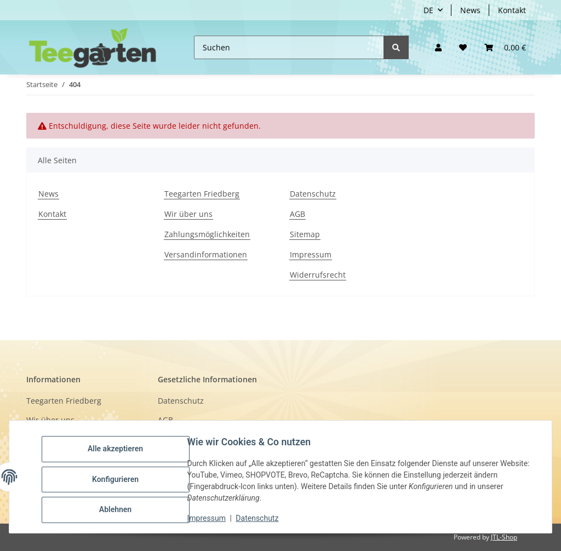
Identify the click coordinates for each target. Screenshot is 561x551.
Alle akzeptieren (120, 450)
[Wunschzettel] (463, 47)
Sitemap (305, 234)
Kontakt (512, 10)
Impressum (310, 254)
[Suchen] (289, 47)
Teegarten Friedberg (201, 193)
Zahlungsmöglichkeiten (207, 234)
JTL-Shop (504, 537)
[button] (438, 47)
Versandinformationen (205, 254)
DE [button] (428, 10)
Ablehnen (120, 507)
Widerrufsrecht (318, 274)
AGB (297, 214)
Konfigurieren (120, 479)
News (470, 10)
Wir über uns (188, 214)
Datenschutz (313, 193)
